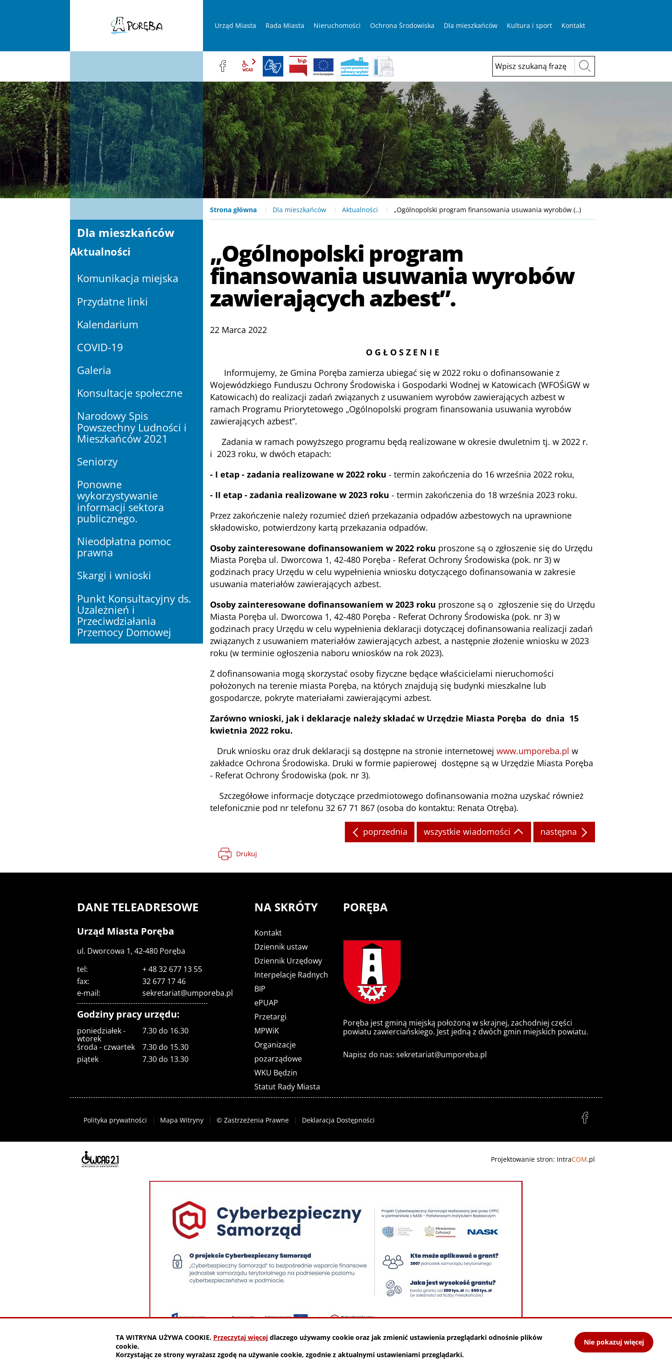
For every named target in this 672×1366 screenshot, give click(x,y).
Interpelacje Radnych (291, 975)
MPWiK (266, 1031)
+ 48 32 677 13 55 (172, 969)
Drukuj (246, 853)
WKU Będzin (275, 1073)
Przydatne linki (112, 301)
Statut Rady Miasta (287, 1087)
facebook (222, 66)
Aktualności (360, 209)
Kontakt (268, 933)
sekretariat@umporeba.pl (187, 993)
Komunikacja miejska (127, 278)
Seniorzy (97, 461)
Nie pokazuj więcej (614, 1342)
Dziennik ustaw (281, 947)
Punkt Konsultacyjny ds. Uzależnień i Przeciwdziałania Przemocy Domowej (134, 615)
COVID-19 (100, 347)
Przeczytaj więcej (240, 1337)
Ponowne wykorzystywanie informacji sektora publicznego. (120, 501)
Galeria (94, 370)
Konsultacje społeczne (129, 393)
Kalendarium (107, 324)
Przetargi (270, 1017)
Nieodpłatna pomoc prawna (124, 546)
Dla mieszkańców (299, 209)
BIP (298, 66)
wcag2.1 (248, 66)
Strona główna (233, 209)
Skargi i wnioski (114, 575)
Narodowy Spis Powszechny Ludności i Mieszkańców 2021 (132, 427)
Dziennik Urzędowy (288, 961)
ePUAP (266, 1003)
